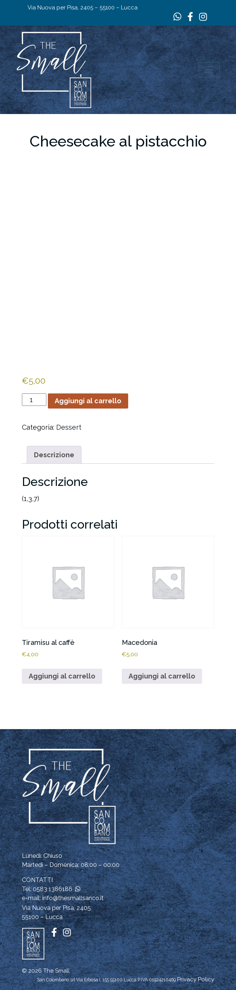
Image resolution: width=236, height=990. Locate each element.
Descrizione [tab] (54, 455)
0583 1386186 (52, 889)
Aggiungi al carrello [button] (62, 676)
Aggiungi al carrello (88, 401)
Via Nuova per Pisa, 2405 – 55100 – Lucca (83, 7)
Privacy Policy (195, 979)
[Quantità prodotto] (34, 399)
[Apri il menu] (209, 69)
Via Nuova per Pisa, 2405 (56, 907)
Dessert (68, 427)
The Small (56, 970)
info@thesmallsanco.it (73, 898)
